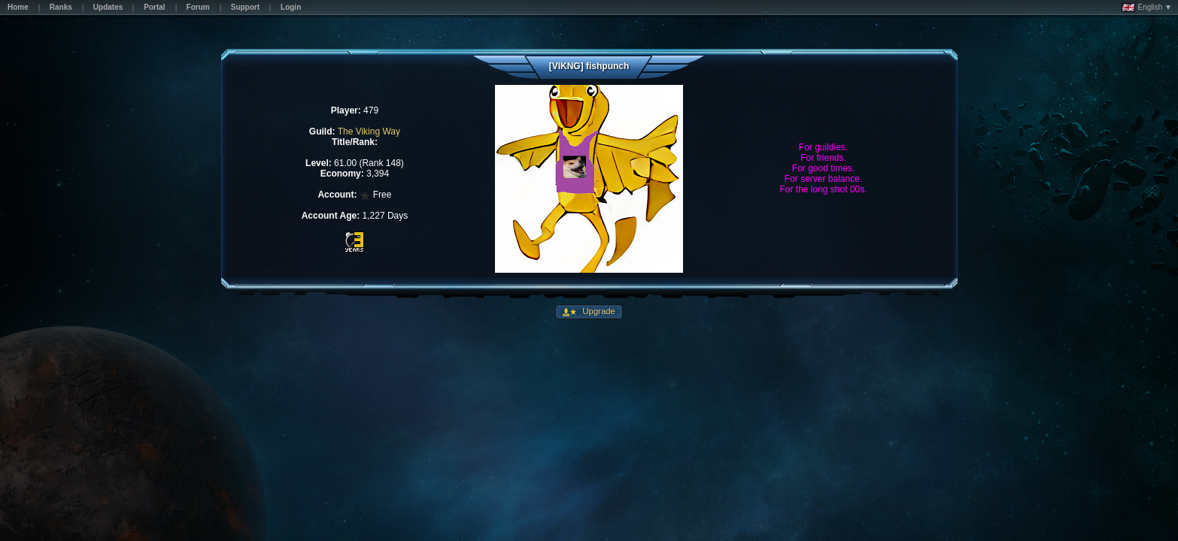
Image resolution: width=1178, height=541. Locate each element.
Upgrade (597, 311)
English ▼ (1147, 7)
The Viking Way (369, 131)
